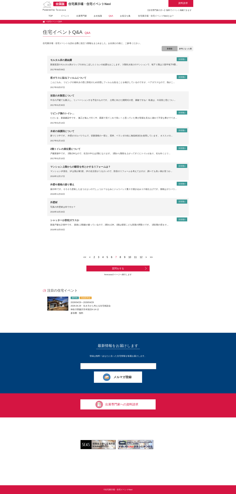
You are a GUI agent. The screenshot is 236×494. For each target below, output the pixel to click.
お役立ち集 (125, 16)
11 (135, 257)
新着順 (169, 49)
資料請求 (183, 3)
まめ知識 (97, 16)
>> (151, 257)
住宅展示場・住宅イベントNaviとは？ (156, 16)
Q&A (111, 16)
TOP (50, 16)
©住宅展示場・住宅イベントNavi (118, 489)
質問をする (118, 268)
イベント (65, 16)
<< (84, 257)
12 (141, 257)
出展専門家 (81, 16)
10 (129, 257)
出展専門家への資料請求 (121, 404)
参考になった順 (185, 49)
